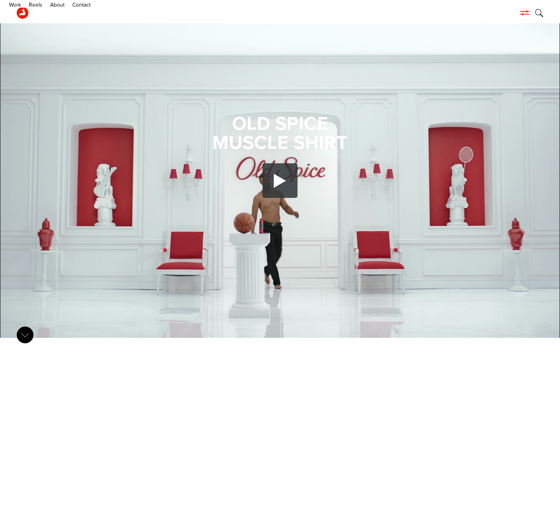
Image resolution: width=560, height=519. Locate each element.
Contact (112, 13)
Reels (67, 13)
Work (46, 13)
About (88, 13)
